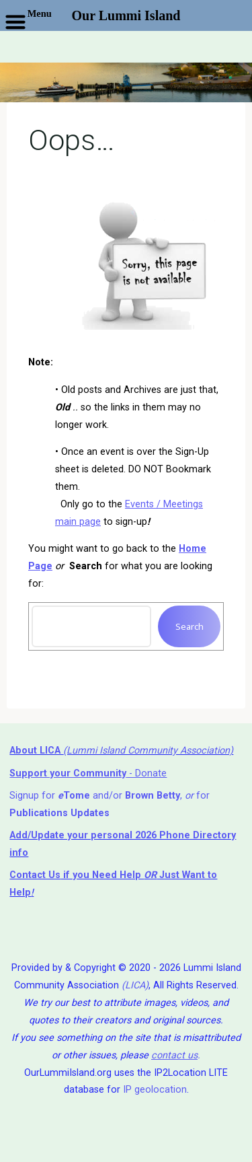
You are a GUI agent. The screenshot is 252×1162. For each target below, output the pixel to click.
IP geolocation (155, 1089)
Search (189, 626)
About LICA (36, 750)
